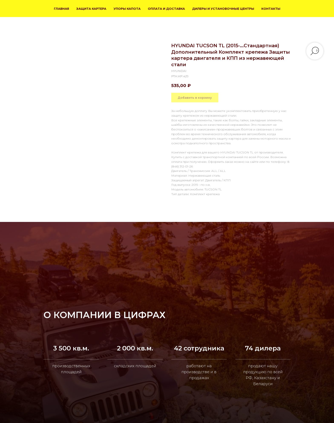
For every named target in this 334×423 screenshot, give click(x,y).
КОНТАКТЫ (270, 9)
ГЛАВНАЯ (61, 9)
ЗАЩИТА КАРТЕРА (91, 9)
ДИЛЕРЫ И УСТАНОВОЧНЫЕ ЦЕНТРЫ (223, 9)
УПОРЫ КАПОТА (127, 9)
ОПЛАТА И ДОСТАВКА (166, 9)
